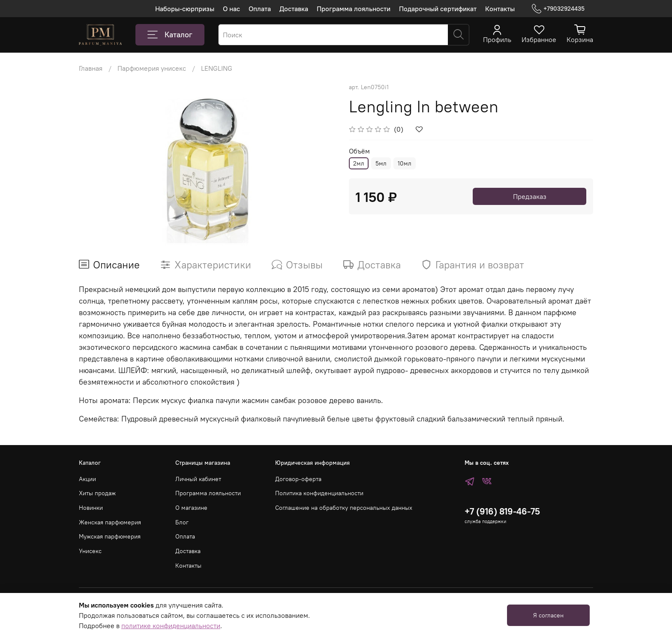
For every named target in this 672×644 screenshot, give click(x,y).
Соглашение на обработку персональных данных (343, 508)
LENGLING (216, 68)
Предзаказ (529, 196)
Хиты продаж (97, 493)
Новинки (91, 508)
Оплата (260, 8)
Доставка (293, 8)
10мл (404, 163)
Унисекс (90, 551)
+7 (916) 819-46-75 (502, 511)
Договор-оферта (298, 479)
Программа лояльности (353, 8)
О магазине (191, 508)
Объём (359, 151)
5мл (381, 163)
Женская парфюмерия (110, 522)
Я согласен (548, 615)
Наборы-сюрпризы (184, 8)
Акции (87, 479)
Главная (90, 68)
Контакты (500, 8)
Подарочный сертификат (438, 8)
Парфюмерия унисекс (151, 68)
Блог (182, 522)
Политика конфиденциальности (319, 493)
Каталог (169, 35)
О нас (231, 8)
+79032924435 (558, 8)
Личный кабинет (198, 479)
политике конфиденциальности (170, 625)
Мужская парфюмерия (110, 536)
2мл (358, 163)
